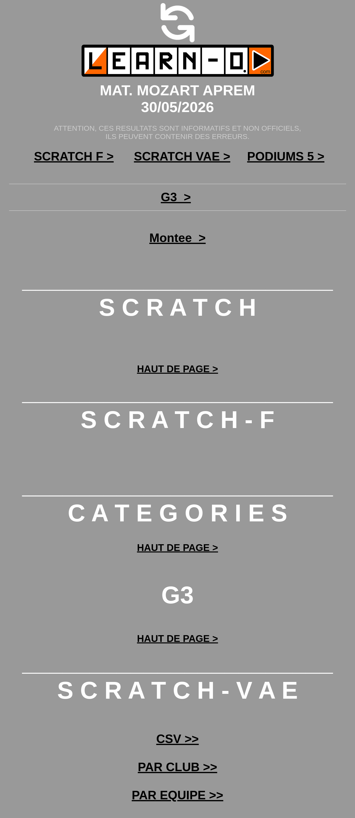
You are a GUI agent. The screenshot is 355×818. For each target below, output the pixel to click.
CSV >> (177, 739)
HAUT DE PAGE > (177, 369)
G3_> (176, 197)
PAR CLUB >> (177, 767)
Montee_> (177, 238)
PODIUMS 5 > (285, 156)
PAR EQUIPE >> (177, 795)
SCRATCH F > (74, 156)
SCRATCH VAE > (182, 156)
